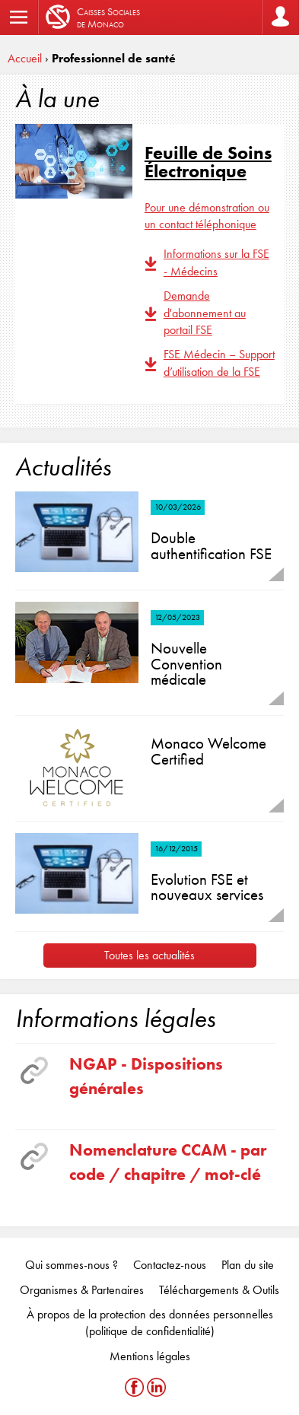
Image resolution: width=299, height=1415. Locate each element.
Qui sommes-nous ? (71, 1265)
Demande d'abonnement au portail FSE (205, 312)
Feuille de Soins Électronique (208, 162)
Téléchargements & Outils (219, 1290)
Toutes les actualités (149, 955)
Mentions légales (150, 1356)
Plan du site (247, 1265)
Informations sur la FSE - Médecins (216, 262)
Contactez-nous (169, 1265)
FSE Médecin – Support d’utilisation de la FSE (219, 362)
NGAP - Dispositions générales (146, 1076)
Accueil (25, 58)
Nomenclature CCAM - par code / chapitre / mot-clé (167, 1162)
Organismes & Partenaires (82, 1290)
